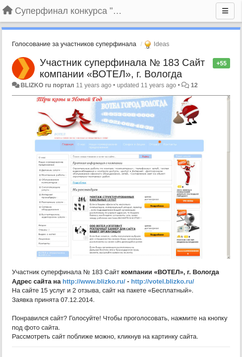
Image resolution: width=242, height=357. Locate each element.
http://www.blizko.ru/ (93, 281)
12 (194, 85)
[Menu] (225, 10)
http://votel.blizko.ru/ (162, 281)
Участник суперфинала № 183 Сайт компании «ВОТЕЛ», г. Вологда (122, 68)
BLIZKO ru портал (47, 85)
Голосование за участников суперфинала (74, 44)
